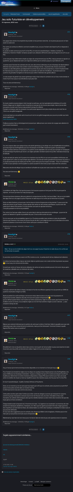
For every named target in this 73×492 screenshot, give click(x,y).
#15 (68, 234)
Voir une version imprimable (11, 472)
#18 (68, 338)
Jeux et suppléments (54, 14)
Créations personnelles (39, 14)
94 (4, 454)
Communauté (26, 14)
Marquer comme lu (46, 481)
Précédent (33, 26)
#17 (68, 315)
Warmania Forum (15, 14)
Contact (31, 481)
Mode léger (24, 481)
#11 (68, 32)
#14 (68, 181)
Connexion (54, 1)
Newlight (12, 32)
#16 (68, 281)
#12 (68, 94)
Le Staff (37, 481)
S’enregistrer (65, 1)
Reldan (31, 226)
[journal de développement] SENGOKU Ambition (16, 444)
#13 (68, 137)
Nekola (5, 449)
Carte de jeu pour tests (10, 119)
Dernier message (8, 466)
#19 (68, 359)
